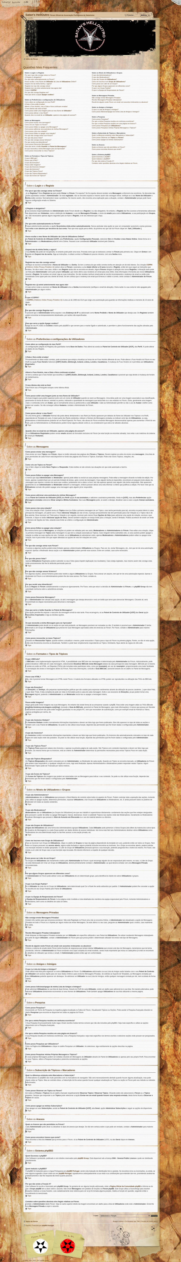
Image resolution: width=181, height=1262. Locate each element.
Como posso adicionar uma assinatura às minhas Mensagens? (46, 129)
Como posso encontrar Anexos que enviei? (106, 149)
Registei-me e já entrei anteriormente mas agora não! (43, 88)
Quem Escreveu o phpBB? (101, 157)
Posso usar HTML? (31, 160)
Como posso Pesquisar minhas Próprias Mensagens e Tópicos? (114, 128)
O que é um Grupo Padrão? (101, 88)
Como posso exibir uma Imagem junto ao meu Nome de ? (48, 111)
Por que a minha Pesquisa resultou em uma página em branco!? (114, 123)
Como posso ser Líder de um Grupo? (105, 84)
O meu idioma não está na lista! (36, 108)
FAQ (26, 2)
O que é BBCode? (31, 158)
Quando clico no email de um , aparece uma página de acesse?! (50, 115)
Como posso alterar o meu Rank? (36, 113)
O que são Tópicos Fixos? (34, 171)
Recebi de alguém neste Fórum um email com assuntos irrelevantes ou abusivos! (120, 102)
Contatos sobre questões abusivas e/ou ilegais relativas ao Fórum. (115, 163)
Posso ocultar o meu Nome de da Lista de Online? (50, 81)
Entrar (40, 53)
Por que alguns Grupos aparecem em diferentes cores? (111, 86)
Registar (33, 53)
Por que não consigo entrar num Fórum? (39, 135)
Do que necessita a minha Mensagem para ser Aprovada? (45, 148)
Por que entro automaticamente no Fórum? (39, 79)
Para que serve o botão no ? (46, 146)
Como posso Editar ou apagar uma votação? (40, 133)
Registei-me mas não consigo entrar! (37, 86)
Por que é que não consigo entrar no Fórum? (40, 75)
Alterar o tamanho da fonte (16, 2)
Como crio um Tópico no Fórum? (36, 124)
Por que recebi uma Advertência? (36, 142)
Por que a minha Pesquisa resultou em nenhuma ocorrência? (113, 121)
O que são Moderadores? (100, 77)
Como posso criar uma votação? (36, 131)
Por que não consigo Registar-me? (37, 92)
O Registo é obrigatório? (33, 77)
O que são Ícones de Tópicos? (35, 175)
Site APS (67, 1246)
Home (6, 2)
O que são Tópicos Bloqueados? (36, 173)
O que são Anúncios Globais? (35, 167)
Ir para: (96, 1215)
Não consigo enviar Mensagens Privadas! (106, 98)
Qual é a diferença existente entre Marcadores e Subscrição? (113, 135)
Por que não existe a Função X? (103, 161)
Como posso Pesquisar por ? (106, 125)
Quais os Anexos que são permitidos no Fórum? (108, 147)
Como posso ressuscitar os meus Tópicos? (39, 151)
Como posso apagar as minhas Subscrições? (107, 139)
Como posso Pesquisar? (100, 119)
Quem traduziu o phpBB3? (101, 159)
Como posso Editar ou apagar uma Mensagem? (41, 127)
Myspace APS (55, 1244)
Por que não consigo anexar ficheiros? (38, 140)
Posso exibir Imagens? (32, 165)
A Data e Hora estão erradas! (35, 104)
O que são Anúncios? (32, 169)
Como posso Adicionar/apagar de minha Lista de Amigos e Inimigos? (115, 112)
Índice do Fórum (90, 39)
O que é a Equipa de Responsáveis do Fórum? (108, 90)
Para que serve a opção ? (39, 94)
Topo (29, 203)
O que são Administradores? (101, 75)
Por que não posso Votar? (34, 138)
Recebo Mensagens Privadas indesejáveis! (106, 100)
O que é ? (31, 90)
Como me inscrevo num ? (109, 81)
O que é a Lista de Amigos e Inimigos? (105, 109)
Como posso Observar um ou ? (108, 137)
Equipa (28, 1225)
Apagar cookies (118, 1221)
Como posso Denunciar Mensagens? (37, 144)
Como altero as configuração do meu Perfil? (40, 102)
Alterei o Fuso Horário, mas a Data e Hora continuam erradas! (46, 106)
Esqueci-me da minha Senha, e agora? (38, 84)
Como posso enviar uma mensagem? (38, 122)
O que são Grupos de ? (104, 79)
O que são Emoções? (32, 162)
